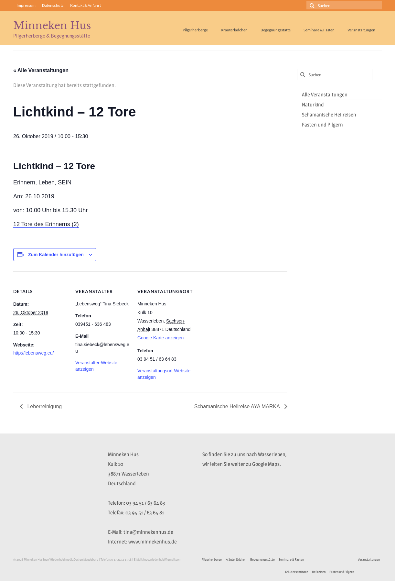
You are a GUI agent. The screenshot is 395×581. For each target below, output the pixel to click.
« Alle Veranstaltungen (41, 70)
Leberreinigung (44, 406)
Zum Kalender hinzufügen (56, 254)
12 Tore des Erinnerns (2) (46, 224)
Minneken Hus (52, 25)
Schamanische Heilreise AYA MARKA (237, 406)
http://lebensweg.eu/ (33, 353)
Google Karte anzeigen (160, 337)
